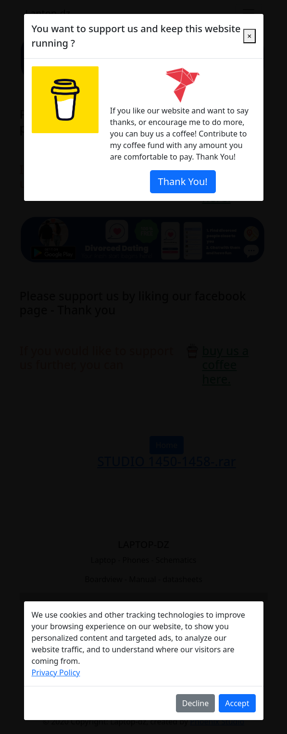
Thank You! (183, 181)
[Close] (249, 36)
